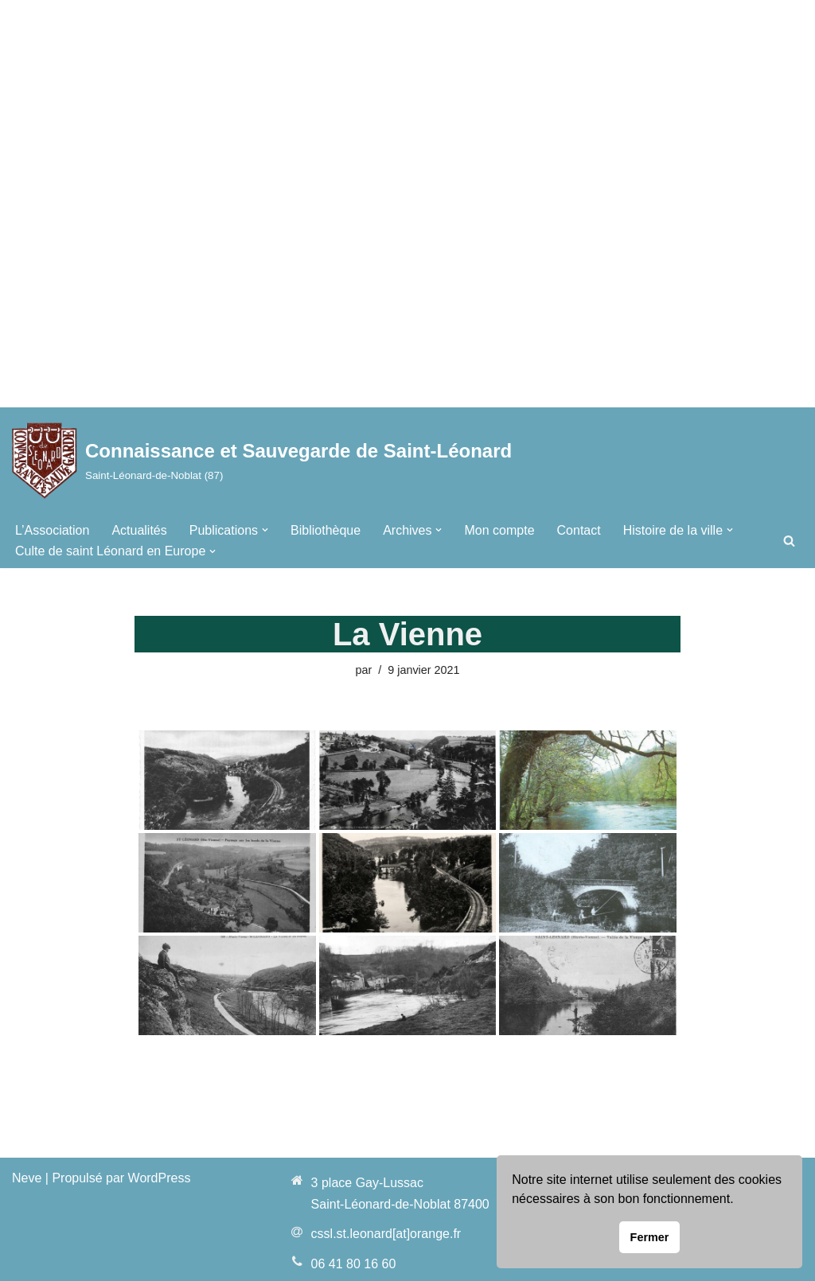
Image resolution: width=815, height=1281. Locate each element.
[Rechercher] (789, 541)
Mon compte (499, 530)
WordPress (159, 1178)
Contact (579, 530)
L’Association (52, 530)
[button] (265, 530)
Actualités (138, 530)
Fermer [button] (649, 1237)
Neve (26, 1178)
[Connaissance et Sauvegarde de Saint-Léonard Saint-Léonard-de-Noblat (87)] (262, 460)
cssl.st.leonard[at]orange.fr (386, 1233)
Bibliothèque (326, 530)
